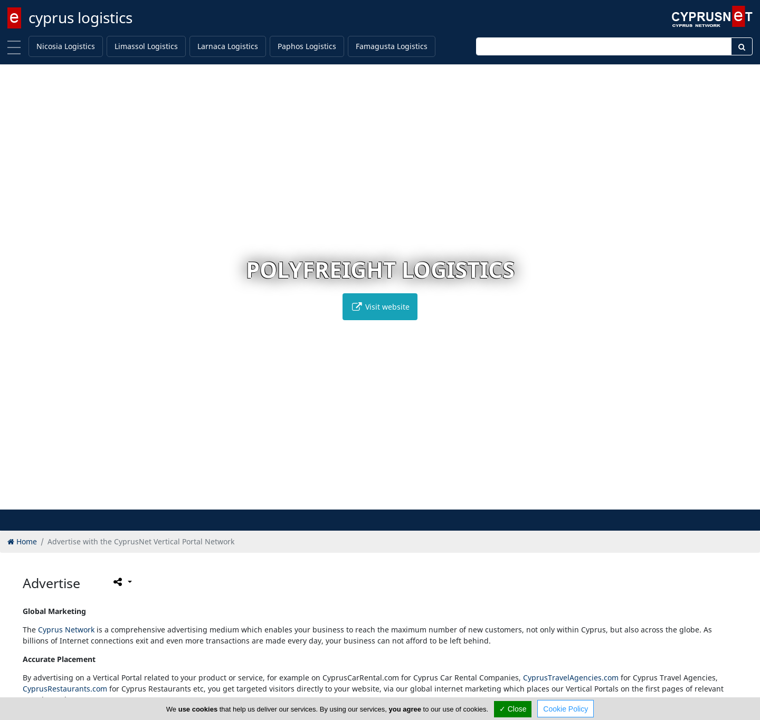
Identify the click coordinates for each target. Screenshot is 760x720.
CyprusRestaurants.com (65, 689)
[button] (358, 499)
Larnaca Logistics (227, 46)
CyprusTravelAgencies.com (571, 678)
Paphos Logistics (307, 46)
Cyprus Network (66, 630)
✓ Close (513, 709)
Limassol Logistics (146, 46)
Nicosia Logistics (65, 46)
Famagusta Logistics (392, 46)
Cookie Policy (565, 709)
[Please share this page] (121, 582)
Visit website (380, 307)
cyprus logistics (80, 17)
